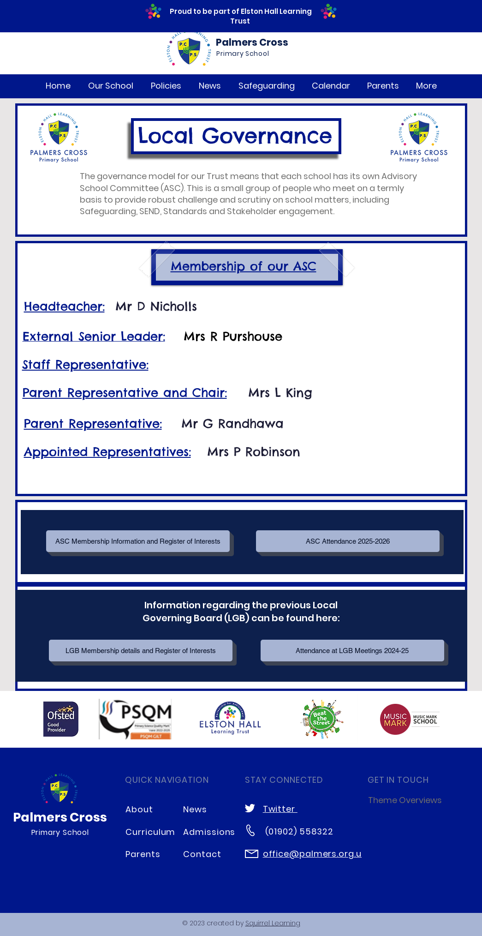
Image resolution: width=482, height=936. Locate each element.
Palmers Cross (252, 42)
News (195, 809)
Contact (202, 854)
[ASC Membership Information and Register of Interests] (138, 541)
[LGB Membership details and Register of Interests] (140, 650)
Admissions (209, 832)
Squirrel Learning (272, 923)
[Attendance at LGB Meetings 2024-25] (352, 650)
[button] (110, 85)
